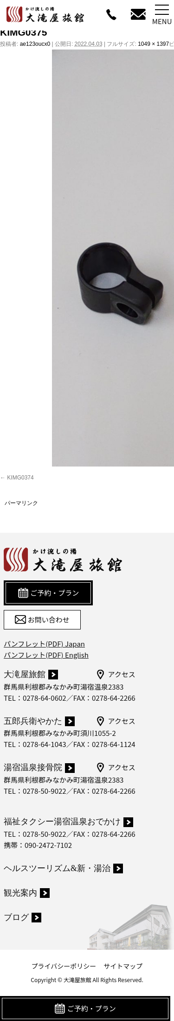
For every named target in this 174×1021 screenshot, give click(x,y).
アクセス (115, 674)
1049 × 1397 (153, 44)
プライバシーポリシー (64, 966)
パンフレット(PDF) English (46, 655)
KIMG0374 (20, 477)
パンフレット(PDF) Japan (44, 643)
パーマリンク (21, 503)
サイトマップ (122, 966)
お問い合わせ (42, 619)
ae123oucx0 (35, 44)
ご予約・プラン (85, 1008)
